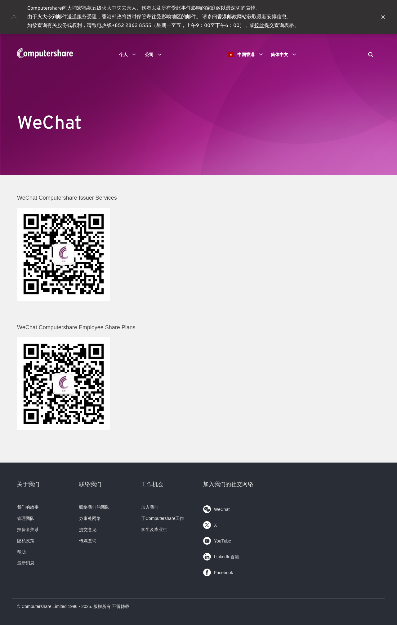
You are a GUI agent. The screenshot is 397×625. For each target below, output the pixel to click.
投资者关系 (28, 529)
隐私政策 (25, 540)
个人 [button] (129, 54)
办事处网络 (90, 518)
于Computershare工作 (162, 518)
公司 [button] (155, 54)
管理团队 (25, 518)
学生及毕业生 (154, 529)
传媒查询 (87, 540)
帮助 (21, 551)
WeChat (216, 508)
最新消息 (25, 563)
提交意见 (87, 529)
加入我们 (149, 507)
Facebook (218, 571)
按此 (259, 26)
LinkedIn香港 (221, 555)
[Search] (370, 55)
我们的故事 (28, 507)
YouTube (217, 539)
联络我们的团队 (94, 507)
